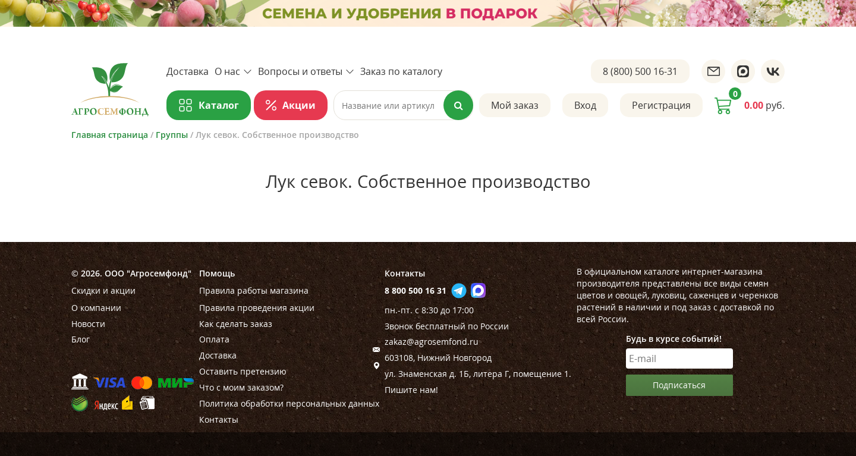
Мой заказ (515, 105)
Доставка (187, 71)
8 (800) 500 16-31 (640, 71)
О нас (233, 71)
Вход (585, 105)
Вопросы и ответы (306, 71)
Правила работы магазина (254, 290)
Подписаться (679, 385)
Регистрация (661, 105)
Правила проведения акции (256, 307)
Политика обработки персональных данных (289, 403)
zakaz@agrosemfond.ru (432, 341)
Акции (299, 105)
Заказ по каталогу (401, 71)
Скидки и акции (103, 290)
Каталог (219, 105)
